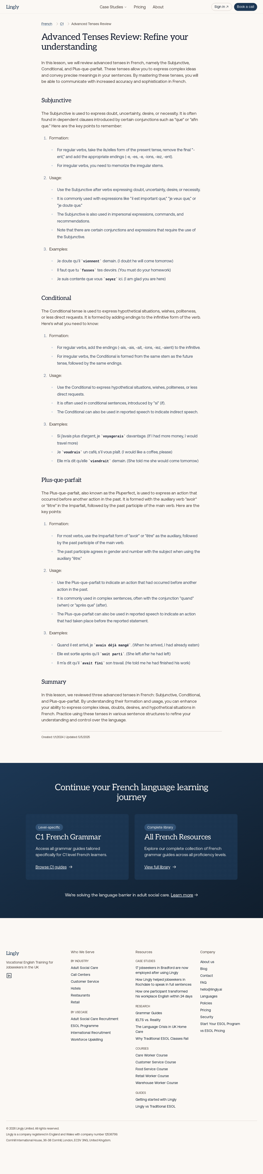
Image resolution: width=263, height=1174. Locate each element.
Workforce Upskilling (87, 1039)
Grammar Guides (149, 1013)
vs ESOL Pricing (212, 1031)
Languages (208, 996)
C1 (61, 24)
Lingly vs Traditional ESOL (155, 1106)
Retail (75, 1002)
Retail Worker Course (152, 1076)
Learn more (184, 894)
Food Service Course (152, 1069)
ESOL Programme (85, 1026)
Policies (206, 1003)
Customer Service (85, 981)
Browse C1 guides (54, 867)
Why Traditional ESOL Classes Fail (162, 1038)
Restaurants (80, 995)
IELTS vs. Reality (148, 1020)
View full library (160, 867)
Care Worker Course (152, 1055)
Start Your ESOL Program (220, 1024)
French (46, 24)
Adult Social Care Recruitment (94, 1019)
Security (206, 1017)
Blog (203, 969)
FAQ (203, 982)
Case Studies (113, 7)
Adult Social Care (84, 968)
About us (207, 962)
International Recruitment (91, 1033)
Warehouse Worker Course (157, 1083)
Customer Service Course (156, 1062)
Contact (206, 976)
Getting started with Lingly (156, 1099)
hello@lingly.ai (211, 989)
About (158, 7)
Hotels (76, 988)
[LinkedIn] (9, 976)
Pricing (140, 7)
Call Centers (80, 975)
